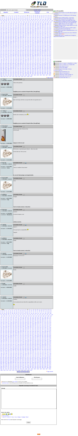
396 (38, 37)
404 (6, 38)
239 (13, 28)
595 (11, 50)
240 (16, 28)
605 (35, 50)
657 (8, 54)
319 (3, 33)
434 (28, 40)
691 (40, 55)
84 (4, 19)
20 (37, 15)
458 (35, 41)
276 (1, 31)
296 (50, 31)
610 (47, 50)
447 (8, 41)
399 (45, 37)
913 (18, 69)
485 (50, 42)
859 (40, 66)
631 (47, 51)
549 (1, 47)
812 (28, 63)
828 (16, 64)
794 (35, 62)
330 (30, 33)
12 (21, 15)
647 (35, 53)
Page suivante (50, 77)
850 (18, 66)
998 (21, 75)
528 (1, 46)
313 (40, 32)
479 (35, 42)
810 (23, 63)
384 (8, 37)
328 (25, 33)
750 (30, 59)
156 (16, 23)
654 (1, 54)
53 (48, 16)
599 (21, 50)
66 (22, 18)
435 (30, 40)
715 (47, 56)
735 (45, 58)
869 (13, 67)
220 (18, 27)
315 (45, 32)
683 (21, 55)
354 (38, 35)
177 (16, 24)
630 (45, 51)
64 (18, 18)
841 (47, 64)
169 (47, 23)
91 (18, 19)
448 (11, 41)
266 (28, 29)
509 (6, 45)
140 (28, 22)
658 (11, 54)
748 (25, 59)
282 (16, 31)
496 (25, 44)
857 (35, 66)
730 (33, 58)
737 (50, 58)
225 (30, 27)
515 (20, 45)
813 (30, 63)
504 (45, 44)
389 (21, 37)
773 (35, 60)
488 (6, 44)
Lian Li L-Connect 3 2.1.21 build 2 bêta (67, 64)
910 (11, 69)
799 (47, 62)
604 (33, 50)
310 (33, 32)
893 (21, 68)
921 (38, 69)
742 (11, 59)
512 (13, 45)
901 (40, 68)
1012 (10, 76)
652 (47, 53)
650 (43, 53)
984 (38, 73)
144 (38, 22)
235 (3, 28)
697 (3, 56)
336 (45, 33)
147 (46, 22)
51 (45, 16)
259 (11, 29)
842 (50, 64)
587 (43, 49)
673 (47, 54)
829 (18, 64)
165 (38, 23)
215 (6, 27)
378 (45, 36)
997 (18, 75)
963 (38, 72)
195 (8, 25)
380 (50, 36)
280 (11, 31)
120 (32, 20)
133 (11, 22)
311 (35, 32)
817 (40, 63)
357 (45, 35)
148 (48, 22)
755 (43, 59)
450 (16, 41)
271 (40, 29)
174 (8, 24)
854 (28, 66)
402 (1, 38)
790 (25, 62)
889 (11, 68)
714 (45, 56)
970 (3, 73)
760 (3, 60)
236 (6, 28)
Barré (27, 417)
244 (25, 28)
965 (43, 72)
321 (8, 33)
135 (16, 22)
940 (33, 71)
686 (28, 55)
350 (28, 35)
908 (6, 69)
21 (39, 15)
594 (8, 50)
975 (16, 73)
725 (21, 58)
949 (3, 72)
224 (28, 27)
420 (45, 38)
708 (30, 56)
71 (31, 18)
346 (18, 35)
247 (33, 28)
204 (30, 25)
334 (40, 33)
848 (13, 66)
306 (23, 32)
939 (30, 71)
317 (50, 32)
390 (23, 37)
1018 (28, 76)
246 (30, 28)
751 (33, 59)
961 (33, 72)
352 (33, 35)
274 (47, 29)
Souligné (23, 417)
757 (47, 59)
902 (43, 68)
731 (35, 58)
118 (27, 20)
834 (30, 64)
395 (35, 37)
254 (50, 28)
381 (1, 37)
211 (47, 25)
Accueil (35, 10)
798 (45, 62)
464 (50, 41)
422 (50, 38)
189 (45, 24)
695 (50, 55)
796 (40, 62)
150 (1, 23)
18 (33, 15)
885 (1, 68)
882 (45, 67)
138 (24, 22)
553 (11, 47)
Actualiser (16, 12)
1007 (47, 75)
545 (43, 46)
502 (40, 44)
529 (3, 46)
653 (50, 53)
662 (21, 54)
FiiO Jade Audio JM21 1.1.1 (64, 77)
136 (19, 22)
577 (18, 49)
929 (6, 71)
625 (33, 51)
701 (13, 56)
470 (13, 42)
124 (42, 20)
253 (47, 28)
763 (11, 60)
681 (16, 55)
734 (43, 58)
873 (23, 67)
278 (6, 31)
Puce (13, 417)
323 (13, 33)
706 (25, 56)
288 (30, 31)
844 (3, 66)
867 (8, 67)
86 (8, 19)
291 (38, 31)
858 (38, 66)
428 (13, 40)
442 (47, 40)
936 (23, 71)
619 (18, 51)
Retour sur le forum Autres (23, 371)
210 (45, 25)
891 (16, 68)
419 (42, 38)
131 (6, 22)
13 (23, 15)
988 (47, 73)
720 (8, 58)
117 (25, 20)
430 (18, 40)
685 (25, 55)
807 (16, 63)
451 (18, 41)
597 (16, 50)
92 (20, 19)
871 (18, 67)
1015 (19, 76)
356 (43, 35)
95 (25, 19)
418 (40, 38)
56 (2, 18)
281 (13, 31)
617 (13, 51)
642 (23, 53)
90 (16, 19)
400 (47, 37)
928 (3, 71)
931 (11, 71)
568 (47, 47)
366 (16, 36)
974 (13, 73)
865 (3, 67)
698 (6, 56)
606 (38, 50)
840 (45, 64)
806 (13, 63)
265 (25, 29)
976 (18, 73)
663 (23, 54)
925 (47, 69)
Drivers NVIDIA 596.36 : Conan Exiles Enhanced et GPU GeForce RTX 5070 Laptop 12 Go (64, 18)
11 (20, 15)
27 (50, 15)
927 (1, 71)
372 (30, 36)
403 (3, 38)
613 (3, 51)
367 (18, 36)
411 (23, 38)
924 (45, 69)
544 (40, 46)
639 (16, 53)
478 (33, 42)
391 (25, 37)
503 (43, 44)
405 (8, 38)
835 (33, 64)
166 (40, 23)
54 (50, 16)
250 (40, 28)
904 (47, 68)
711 (38, 56)
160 (25, 23)
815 (35, 63)
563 (35, 47)
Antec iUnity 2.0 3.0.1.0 (63, 66)
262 (18, 29)
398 (43, 37)
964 (40, 72)
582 (30, 49)
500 (35, 44)
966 (45, 72)
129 (2, 22)
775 (40, 60)
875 (28, 67)
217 (11, 27)
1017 (25, 76)
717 (1, 58)
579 (23, 49)
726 (23, 58)
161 (28, 23)
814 (33, 63)
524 (42, 45)
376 (40, 36)
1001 (29, 75)
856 (33, 66)
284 (21, 31)
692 (43, 55)
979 (25, 73)
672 (45, 54)
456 (30, 41)
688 (33, 55)
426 (8, 40)
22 (41, 15)
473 (21, 42)
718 (3, 58)
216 (8, 27)
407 (13, 38)
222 (23, 27)
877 (33, 67)
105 (48, 19)
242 (21, 28)
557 (21, 47)
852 (23, 66)
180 (23, 24)
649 (40, 53)
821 (50, 63)
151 (3, 23)
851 (21, 66)
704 (21, 56)
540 (30, 46)
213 (1, 27)
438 (38, 40)
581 (28, 49)
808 (18, 63)
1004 (38, 75)
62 (14, 18)
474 (23, 42)
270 (38, 29)
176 (13, 24)
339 (1, 35)
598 (18, 50)
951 (8, 72)
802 (3, 63)
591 (1, 50)
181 (25, 24)
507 (1, 45)
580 (25, 49)
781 (3, 62)
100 (36, 19)
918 (30, 69)
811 (25, 63)
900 (38, 68)
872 (21, 67)
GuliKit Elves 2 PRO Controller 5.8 (66, 74)
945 (45, 71)
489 (8, 44)
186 (38, 24)
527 (50, 45)
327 (23, 33)
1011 (7, 76)
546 (45, 46)
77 (43, 18)
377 (43, 36)
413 (28, 38)
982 (33, 73)
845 (6, 66)
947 (50, 71)
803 (6, 63)
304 (18, 32)
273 (45, 29)
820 (47, 63)
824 (6, 64)
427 (11, 40)
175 (11, 24)
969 (1, 73)
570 (1, 49)
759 (1, 60)
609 (45, 50)
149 (50, 22)
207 (38, 25)
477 (30, 42)
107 (1, 20)
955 (18, 72)
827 (13, 64)
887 (6, 68)
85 (6, 19)
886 (3, 68)
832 (25, 64)
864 (1, 67)
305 (21, 32)
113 (15, 20)
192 (1, 25)
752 (35, 59)
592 (3, 50)
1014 (16, 76)
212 (50, 25)
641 (21, 53)
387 (16, 37)
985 (40, 73)
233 (50, 27)
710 (35, 56)
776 (43, 60)
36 (16, 16)
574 (11, 49)
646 (33, 53)
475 (25, 42)
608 (43, 50)
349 (25, 35)
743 (13, 59)
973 (11, 73)
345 (16, 35)
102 (40, 19)
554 (13, 47)
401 (50, 37)
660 (16, 54)
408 (16, 38)
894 (23, 68)
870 (16, 67)
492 (16, 44)
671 (43, 54)
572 (6, 49)
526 (47, 45)
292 (40, 31)
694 (47, 55)
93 (22, 19)
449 (13, 41)
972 (8, 73)
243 (23, 28)
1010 (4, 76)
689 (35, 55)
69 (27, 18)
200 (21, 25)
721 (11, 58)
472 (18, 42)
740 (6, 59)
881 (43, 67)
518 (28, 45)
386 (13, 37)
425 (6, 40)
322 (11, 33)
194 (6, 25)
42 (27, 16)
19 (35, 15)
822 (1, 64)
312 (38, 32)
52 (46, 16)
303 (16, 32)
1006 (44, 75)
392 (28, 37)
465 (1, 42)
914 (20, 69)
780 (1, 62)
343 (11, 35)
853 (25, 66)
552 (8, 47)
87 (10, 19)
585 (38, 49)
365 (13, 36)
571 (3, 49)
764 (13, 60)
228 (38, 27)
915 (23, 69)
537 (23, 46)
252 (45, 28)
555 (16, 47)
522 (38, 45)
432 (23, 40)
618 (16, 51)
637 (11, 53)
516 (23, 45)
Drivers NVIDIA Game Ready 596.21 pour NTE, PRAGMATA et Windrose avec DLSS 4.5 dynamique (65, 21)
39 (22, 16)
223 (25, 27)
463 (47, 41)
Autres (39, 10)
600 (23, 50)
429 (16, 40)
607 (40, 50)
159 (23, 23)
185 (35, 24)
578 (21, 49)
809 (21, 63)
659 (13, 54)
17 (31, 15)
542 (35, 46)
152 (6, 23)
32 (8, 16)
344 (13, 35)
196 (11, 25)
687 (30, 55)
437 (35, 40)
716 (50, 56)
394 (33, 37)
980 (28, 73)
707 (28, 56)
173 (6, 24)
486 (1, 44)
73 (35, 18)
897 (30, 68)
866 (6, 67)
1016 (22, 76)
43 (29, 16)
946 (47, 71)
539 (28, 46)
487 (3, 44)
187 (40, 24)
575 (13, 49)
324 (16, 33)
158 (21, 23)
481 (40, 42)
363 (8, 36)
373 (33, 36)
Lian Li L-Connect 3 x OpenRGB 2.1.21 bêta (68, 63)
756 (45, 59)
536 (21, 46)
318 (1, 33)
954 (16, 72)
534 (16, 46)
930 (8, 71)
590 (50, 49)
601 (25, 50)
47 (37, 16)
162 (30, 23)
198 (16, 25)
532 (11, 46)
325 (18, 33)
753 (38, 59)
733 (40, 58)
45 (33, 16)
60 (10, 18)
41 (25, 16)
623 (28, 51)
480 (38, 42)
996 (16, 75)
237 (8, 28)
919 (33, 69)
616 (11, 51)
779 (50, 60)
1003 (35, 75)
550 (3, 47)
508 (3, 45)
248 (35, 28)
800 (50, 62)
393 (30, 37)
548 (50, 46)
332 (35, 33)
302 (13, 32)
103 (43, 19)
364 (11, 36)
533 (13, 46)
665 (28, 54)
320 (6, 33)
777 (45, 60)
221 (21, 27)
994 (11, 75)
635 (6, 53)
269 (35, 29)
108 (3, 20)
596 (13, 50)
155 (13, 23)
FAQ (48, 12)
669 (38, 54)
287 (28, 31)
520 (33, 45)
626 (35, 51)
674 (50, 54)
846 (8, 66)
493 (18, 44)
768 (23, 60)
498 (30, 44)
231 (45, 27)
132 (9, 22)
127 (49, 20)
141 (31, 22)
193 (3, 25)
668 (35, 54)
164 (35, 23)
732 (38, 58)
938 (28, 71)
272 (43, 29)
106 (50, 19)
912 (16, 69)
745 (18, 59)
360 (1, 36)
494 (21, 44)
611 (50, 50)
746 (21, 59)
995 (13, 75)
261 (16, 29)
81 (50, 18)
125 (45, 20)
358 (47, 35)
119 (30, 20)
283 (18, 31)
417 (38, 38)
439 (40, 40)
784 (11, 62)
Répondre (6, 12)
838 (40, 64)
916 (25, 69)
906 (1, 69)
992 (6, 75)
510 (8, 45)
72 (33, 18)
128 (52, 20)
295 (47, 31)
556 (18, 47)
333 (38, 33)
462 (45, 41)
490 (11, 44)
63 (16, 18)
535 (18, 46)
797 (43, 62)
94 (23, 19)
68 (25, 18)
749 (28, 59)
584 (35, 49)
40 (23, 16)
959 (28, 72)
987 (45, 73)
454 (25, 41)
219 (16, 27)
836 (35, 64)
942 (38, 71)
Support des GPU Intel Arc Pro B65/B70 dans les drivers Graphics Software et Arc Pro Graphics (65, 23)
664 (25, 54)
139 (26, 22)
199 (18, 25)
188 (43, 24)
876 (30, 67)
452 (21, 41)
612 (1, 51)
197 (13, 25)
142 (33, 22)
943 (40, 71)
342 (8, 35)
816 (38, 63)
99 (33, 19)
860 (43, 66)
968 (50, 72)
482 (43, 42)
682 (18, 55)
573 (8, 49)
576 (16, 49)
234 (1, 28)
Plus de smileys (5, 415)
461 (43, 41)
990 (1, 75)
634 (3, 53)
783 (8, 62)
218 (13, 27)
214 (3, 27)
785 (13, 62)
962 (35, 72)
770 (28, 60)
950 (6, 72)
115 (20, 20)
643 (25, 53)
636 (8, 53)
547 (47, 46)
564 (38, 47)
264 (23, 29)
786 (16, 62)
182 (28, 24)
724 (18, 58)
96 (27, 19)
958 (25, 72)
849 (16, 66)
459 (38, 41)
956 (21, 72)
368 (21, 36)
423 (1, 40)
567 (45, 47)
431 (21, 40)
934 (18, 71)
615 (8, 51)
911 (13, 69)
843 (1, 66)
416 (35, 38)
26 (48, 15)
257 (6, 29)
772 (33, 60)
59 (8, 18)
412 (25, 38)
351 (30, 35)
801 (1, 63)
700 (11, 56)
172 (3, 24)
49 (41, 16)
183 (30, 24)
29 (2, 16)
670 (40, 54)
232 (47, 27)
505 (47, 44)
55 (0, 18)
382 (3, 37)
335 (43, 33)
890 (13, 68)
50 (43, 16)
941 (35, 71)
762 (8, 60)
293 (43, 31)
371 (28, 36)
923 (42, 69)
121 (35, 20)
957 (23, 72)
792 (30, 62)
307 (25, 32)
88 (12, 19)
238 (11, 28)
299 (6, 32)
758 (50, 59)
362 (6, 36)
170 (50, 23)
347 (21, 35)
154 (11, 23)
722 (13, 58)
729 (30, 58)
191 (50, 24)
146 (43, 22)
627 (38, 51)
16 (29, 15)
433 (25, 40)
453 (23, 41)
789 (23, 62)
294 (45, 31)
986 (43, 73)
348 (23, 35)
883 (47, 67)
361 (3, 36)
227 (35, 27)
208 (40, 25)
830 (21, 64)
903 (45, 68)
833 (28, 64)
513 (16, 45)
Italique (19, 417)
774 (38, 60)
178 (18, 24)
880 (40, 67)
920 (35, 69)
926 (50, 69)
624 (30, 51)
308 (28, 32)
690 (38, 55)
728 (28, 58)
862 (47, 66)
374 (35, 36)
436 (33, 40)
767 (21, 60)
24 (44, 15)
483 (45, 42)
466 (3, 42)
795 (38, 62)
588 (45, 49)
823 (3, 64)
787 (18, 62)
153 (8, 23)
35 (14, 16)
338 (50, 33)
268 (33, 29)
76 (41, 18)
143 (36, 22)
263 (21, 29)
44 (31, 16)
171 (1, 24)
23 (43, 15)
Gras (16, 417)
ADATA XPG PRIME (63, 67)
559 (25, 47)
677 (6, 55)
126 (47, 20)
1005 (41, 75)
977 (21, 73)
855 (30, 66)
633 (1, 53)
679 (11, 55)
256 (3, 29)
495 (23, 44)
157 (18, 23)
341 (6, 35)
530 (6, 46)
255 (1, 29)
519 (30, 45)
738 (1, 59)
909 (8, 69)
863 (50, 66)
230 (43, 27)
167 (43, 23)
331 (33, 33)
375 (38, 36)
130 (4, 22)
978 (23, 73)
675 (1, 55)
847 (11, 66)
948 (1, 72)
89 (14, 19)
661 (18, 54)
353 (35, 35)
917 (28, 69)
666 (30, 54)
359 (50, 35)
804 (8, 63)
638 (13, 53)
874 (25, 67)
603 (30, 50)
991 (3, 75)
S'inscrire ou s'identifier (37, 12)
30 (4, 16)
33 (10, 16)
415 (33, 38)
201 (23, 25)
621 (23, 51)
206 (35, 25)
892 (18, 68)
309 (30, 32)
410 (21, 38)
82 (0, 19)
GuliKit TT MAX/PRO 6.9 (64, 73)
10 (18, 15)
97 (29, 19)
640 (18, 53)
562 (33, 47)
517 (25, 45)
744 (16, 59)
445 (3, 41)
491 (13, 44)
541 (33, 46)
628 (40, 51)
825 (8, 64)
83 (2, 19)
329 (28, 33)
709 (33, 56)
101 (38, 19)
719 (6, 58)
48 (39, 16)
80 (48, 18)
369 (23, 36)
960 (30, 72)
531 (8, 46)
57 (4, 18)
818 (42, 63)
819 (45, 63)
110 (8, 20)
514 (18, 45)
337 (47, 33)
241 (18, 28)
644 (28, 53)
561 (30, 47)
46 (35, 16)
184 (33, 24)
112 (13, 20)
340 (3, 35)
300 (8, 32)
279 (8, 31)
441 (45, 40)
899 (35, 68)
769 (25, 60)
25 (46, 15)
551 (6, 47)
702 (16, 56)
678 (8, 55)
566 (43, 47)
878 (35, 67)
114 (18, 20)
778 (47, 60)
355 (40, 35)
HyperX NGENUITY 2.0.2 (64, 71)
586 (40, 49)
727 (25, 58)
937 (25, 71)
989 (50, 73)
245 (28, 28)
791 (28, 62)
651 (45, 53)
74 (37, 18)
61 (12, 18)
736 (47, 58)
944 (43, 71)
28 (0, 16)
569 (50, 47)
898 (33, 68)
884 (50, 67)
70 (29, 18)
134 (14, 22)
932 (13, 71)
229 (40, 27)
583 (33, 49)
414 (30, 38)
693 (45, 55)
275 (50, 29)
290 (35, 31)
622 (25, 51)
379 (47, 36)
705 (23, 56)
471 (16, 42)
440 (43, 40)
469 (11, 42)
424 (3, 40)
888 (8, 68)
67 (23, 18)
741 (8, 59)
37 (18, 16)
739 (3, 59)
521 (35, 45)
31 (6, 16)
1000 (26, 75)
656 (6, 54)
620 (21, 51)
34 (12, 16)
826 (11, 64)
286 (25, 31)
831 (23, 64)
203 (28, 25)
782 (6, 62)
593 (6, 50)
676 (3, 55)
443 (50, 40)
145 (41, 22)
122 (37, 20)
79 (46, 18)
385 (11, 37)
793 (33, 62)
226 (33, 27)
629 (43, 51)
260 (13, 29)
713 (42, 56)
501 (38, 44)
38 (20, 16)
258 (8, 29)
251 (43, 28)
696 (1, 56)
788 (21, 62)
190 (47, 24)
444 (1, 41)
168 (45, 23)
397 (40, 37)
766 (18, 60)
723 (16, 58)
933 (16, 71)
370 (25, 36)
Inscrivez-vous (5, 383)
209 (43, 25)
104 (45, 19)
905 (50, 68)
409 (18, 38)
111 (11, 20)
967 (47, 72)
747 (23, 59)
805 (11, 63)
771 (30, 60)
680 (13, 55)
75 (39, 18)
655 (3, 54)
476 (28, 42)
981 (30, 73)
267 (30, 29)
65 (20, 18)
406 (11, 38)
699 (8, 56)
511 (11, 45)
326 (21, 33)
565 (40, 47)
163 (33, 23)
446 (6, 41)
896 (28, 68)
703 (18, 56)
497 (28, 44)
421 (47, 38)
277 (3, 31)
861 (45, 66)
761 (6, 60)
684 (23, 55)
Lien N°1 (4, 417)
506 (50, 44)
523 (40, 45)
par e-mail (15, 381)
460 (40, 41)
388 (18, 37)
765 (16, 60)
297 (1, 32)
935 (21, 71)
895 (25, 68)
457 (33, 41)
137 (21, 22)
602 (28, 50)
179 (21, 24)
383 (6, 37)
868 (11, 67)
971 (6, 73)
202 (25, 25)
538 (25, 46)
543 (38, 46)
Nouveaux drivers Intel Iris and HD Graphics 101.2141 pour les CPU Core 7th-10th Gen (65, 28)
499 (33, 44)
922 (40, 69)
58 (6, 18)
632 (50, 51)
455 (28, 41)
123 (40, 20)
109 (6, 20)
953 (13, 72)
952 (11, 72)
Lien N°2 (9, 417)
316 (47, 32)
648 (38, 53)
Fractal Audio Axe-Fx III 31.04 (65, 76)
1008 (50, 75)
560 (28, 47)
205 (33, 25)
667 (33, 54)
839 (43, 64)
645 (30, 53)
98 (31, 19)
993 (8, 75)
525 (45, 45)
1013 (13, 76)
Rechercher (26, 12)
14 (25, 15)
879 (38, 67)
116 (23, 20)
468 (8, 42)
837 (38, 64)
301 (11, 32)
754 (40, 59)
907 (3, 69)
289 (33, 31)
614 (6, 51)
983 (35, 73)
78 (45, 18)
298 (3, 32)
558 (23, 47)
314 (42, 32)
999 (23, 75)
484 (47, 42)
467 (6, 42)
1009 (1, 76)
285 (23, 31)
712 (40, 56)
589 (47, 49)
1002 (32, 75)
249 (38, 28)
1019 (31, 76)
